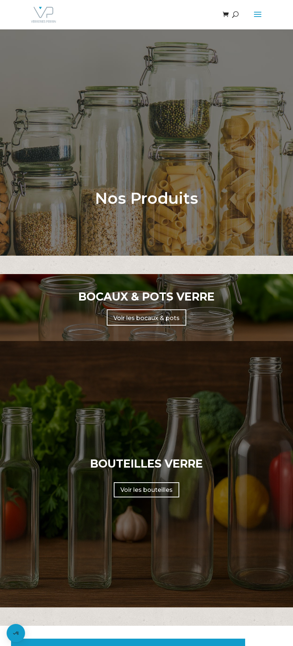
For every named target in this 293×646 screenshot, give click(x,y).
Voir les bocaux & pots (146, 318)
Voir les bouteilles (146, 489)
